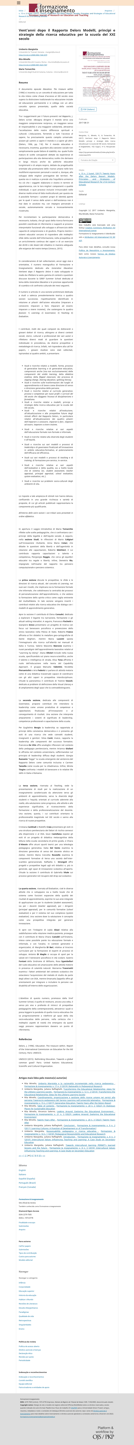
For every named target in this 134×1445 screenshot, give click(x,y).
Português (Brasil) (27, 1182)
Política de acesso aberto (29, 1346)
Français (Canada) (27, 1187)
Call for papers (25, 1246)
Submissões (24, 1226)
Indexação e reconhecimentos (31, 1377)
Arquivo (22, 1229)
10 (39, 1155)
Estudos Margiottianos (28, 1308)
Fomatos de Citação (89, 160)
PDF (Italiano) (89, 109)
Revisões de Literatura (28, 1303)
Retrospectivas (25, 1320)
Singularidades (25, 1324)
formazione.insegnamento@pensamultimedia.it (37, 1417)
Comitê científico (26, 1380)
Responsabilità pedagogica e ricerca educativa (72, 1131)
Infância (22, 1282)
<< (20, 1155)
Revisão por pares (26, 1357)
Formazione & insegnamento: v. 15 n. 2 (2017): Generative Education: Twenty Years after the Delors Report (69, 1101)
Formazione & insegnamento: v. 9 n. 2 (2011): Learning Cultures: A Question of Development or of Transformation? (69, 1127)
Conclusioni (70, 1125)
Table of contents (46, 1105)
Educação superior (26, 1291)
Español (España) (27, 1178)
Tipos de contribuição (28, 1253)
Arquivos (108, 10)
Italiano (22, 1174)
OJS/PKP (74, 1408)
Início (21, 10)
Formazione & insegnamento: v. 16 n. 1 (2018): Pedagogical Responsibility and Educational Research (69, 1132)
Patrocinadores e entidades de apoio (34, 1387)
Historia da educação (27, 1295)
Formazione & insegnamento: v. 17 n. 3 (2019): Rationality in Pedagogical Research (63, 1086)
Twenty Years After (46, 1119)
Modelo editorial (26, 1260)
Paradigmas (24, 1312)
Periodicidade (24, 1360)
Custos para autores (27, 1256)
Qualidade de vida (26, 1316)
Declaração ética (25, 1353)
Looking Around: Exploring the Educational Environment (86, 1111)
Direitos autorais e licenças (30, 1350)
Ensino (21, 1329)
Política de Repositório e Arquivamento (97, 250)
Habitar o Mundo (26, 1299)
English (22, 1170)
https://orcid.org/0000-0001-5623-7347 (33, 65)
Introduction (69, 1136)
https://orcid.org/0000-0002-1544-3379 (33, 55)
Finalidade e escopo (27, 1222)
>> (44, 1155)
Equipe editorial (25, 1384)
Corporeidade (24, 1287)
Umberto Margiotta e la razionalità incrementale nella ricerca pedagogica (76, 1083)
